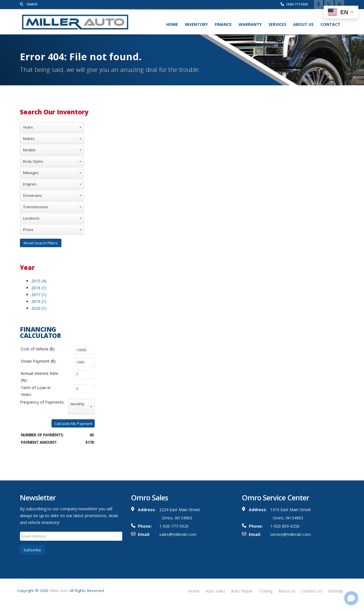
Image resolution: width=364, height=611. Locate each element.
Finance (223, 24)
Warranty (250, 24)
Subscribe (32, 549)
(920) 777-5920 (294, 4)
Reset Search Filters (41, 242)
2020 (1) (38, 308)
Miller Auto (58, 590)
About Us (303, 24)
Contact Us (311, 591)
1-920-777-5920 (174, 526)
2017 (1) (38, 294)
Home (172, 24)
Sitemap (335, 591)
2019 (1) (38, 301)
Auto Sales (215, 591)
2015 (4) (38, 281)
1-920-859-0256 (284, 526)
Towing (265, 591)
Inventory (196, 24)
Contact (330, 24)
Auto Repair (242, 591)
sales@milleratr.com (178, 534)
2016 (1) (38, 287)
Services (277, 24)
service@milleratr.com (290, 534)
